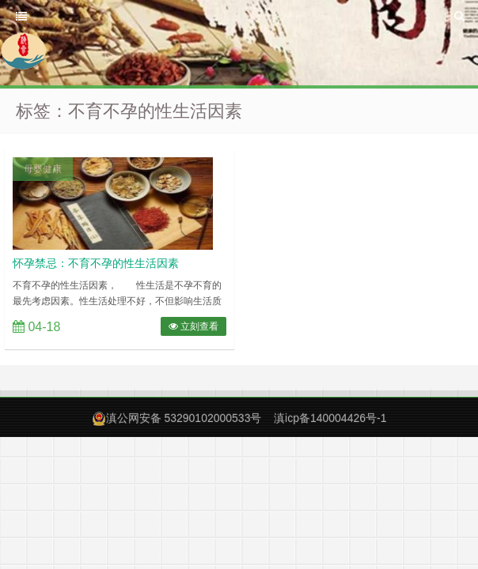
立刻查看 (193, 326)
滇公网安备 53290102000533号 (184, 418)
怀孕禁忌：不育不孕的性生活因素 (96, 263)
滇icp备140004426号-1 (330, 418)
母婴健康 (43, 169)
